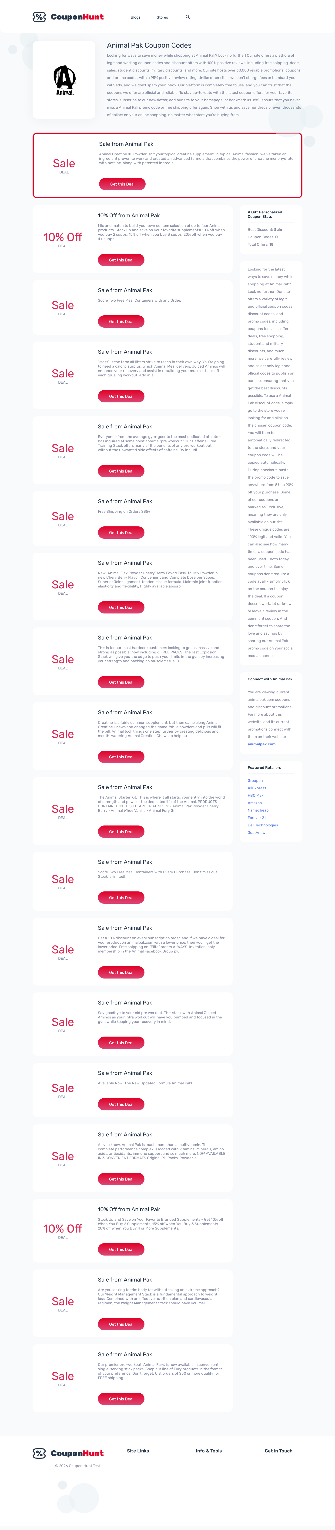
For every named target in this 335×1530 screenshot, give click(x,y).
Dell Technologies (263, 825)
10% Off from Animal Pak (129, 215)
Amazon (255, 803)
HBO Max (256, 795)
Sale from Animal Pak (126, 144)
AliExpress (257, 788)
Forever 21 (257, 818)
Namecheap (258, 810)
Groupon (255, 781)
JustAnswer (258, 833)
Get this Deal (122, 184)
